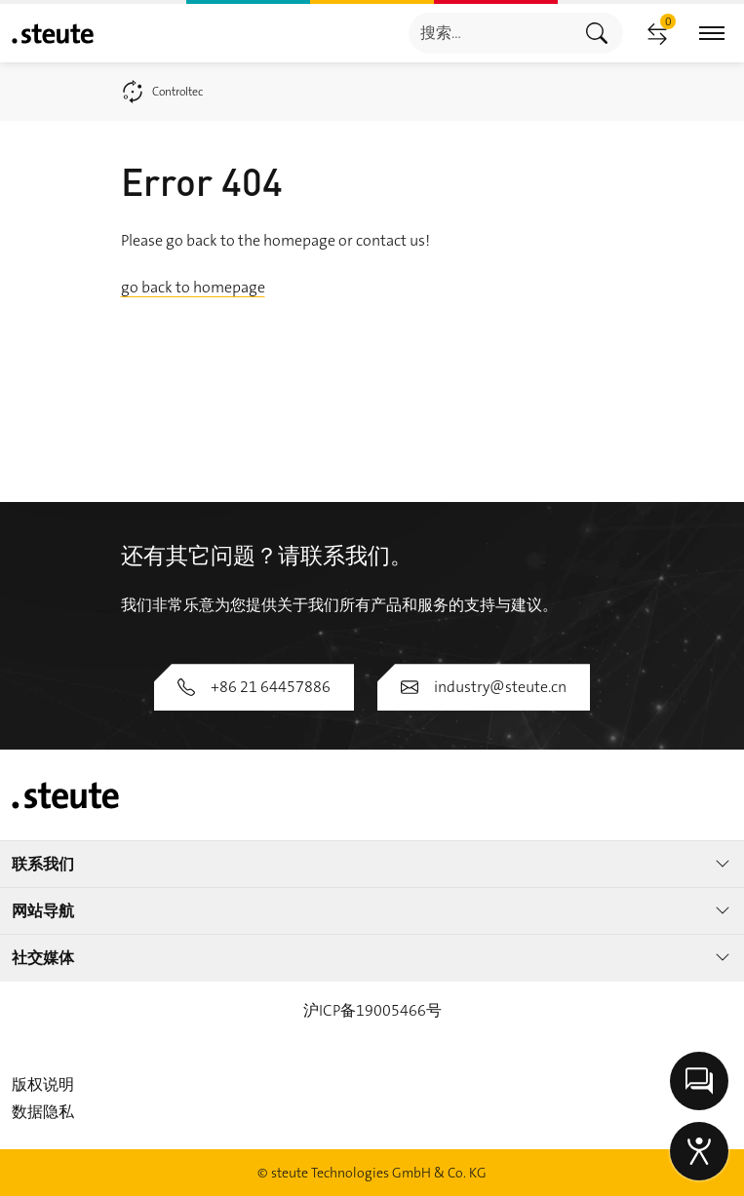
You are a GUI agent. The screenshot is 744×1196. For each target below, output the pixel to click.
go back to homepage (193, 287)
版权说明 (43, 1084)
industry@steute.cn (484, 686)
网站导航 (372, 911)
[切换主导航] (711, 34)
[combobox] (490, 33)
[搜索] (490, 33)
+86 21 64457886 (254, 686)
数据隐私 (43, 1111)
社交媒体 (372, 957)
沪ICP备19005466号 (372, 1010)
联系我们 (372, 864)
